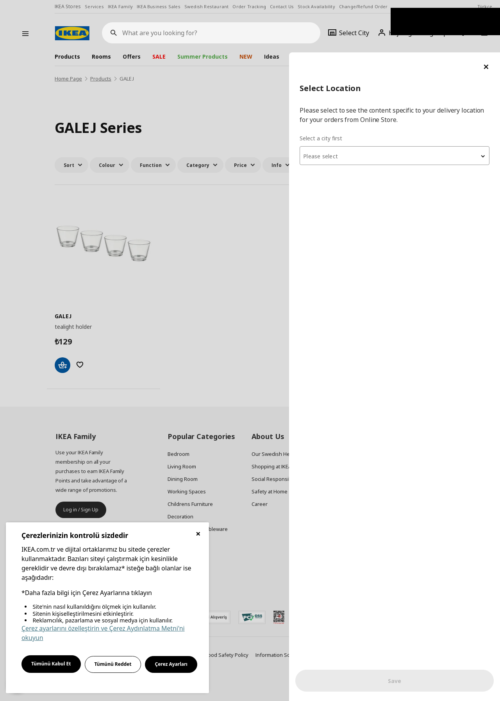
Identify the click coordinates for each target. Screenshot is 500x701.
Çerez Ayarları (171, 664)
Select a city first (344, 86)
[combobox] (406, 103)
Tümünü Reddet (113, 664)
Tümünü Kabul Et (51, 663)
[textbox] (406, 104)
